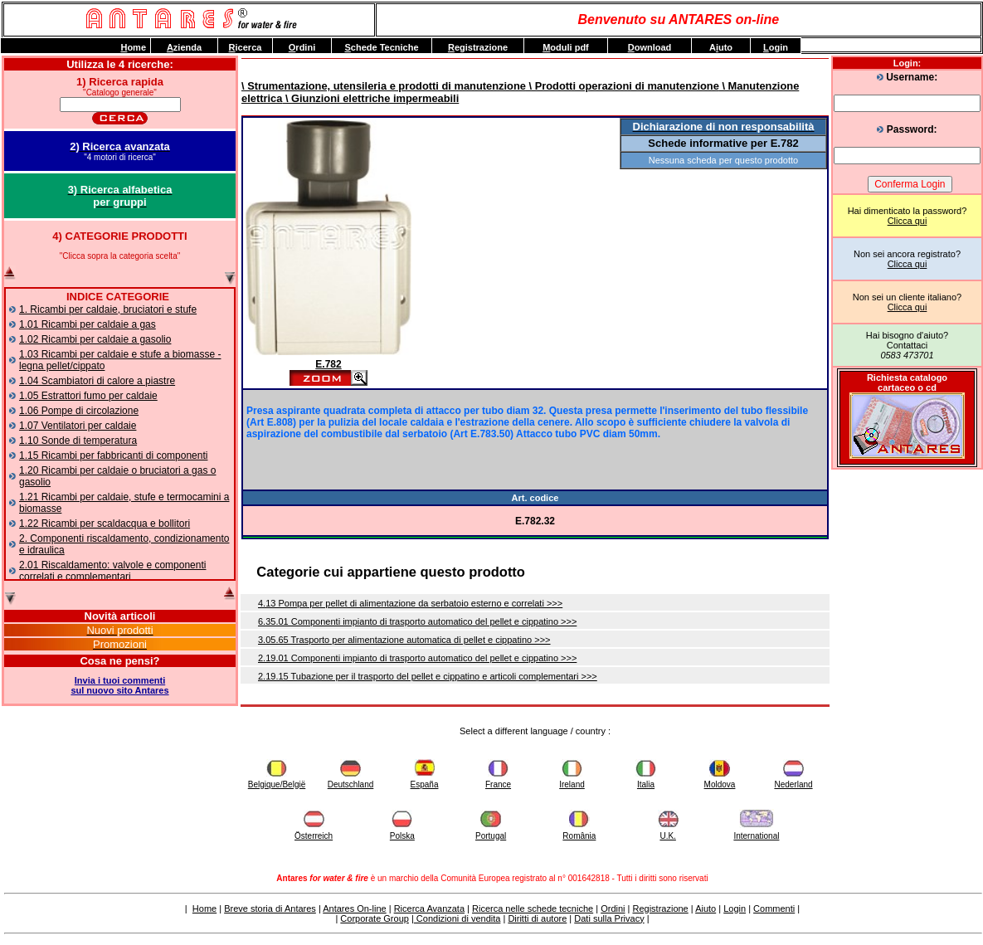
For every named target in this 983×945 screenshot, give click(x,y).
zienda (184, 47)
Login (734, 908)
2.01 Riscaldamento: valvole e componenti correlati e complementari (112, 570)
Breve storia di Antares (270, 908)
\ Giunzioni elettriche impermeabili (370, 98)
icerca (245, 47)
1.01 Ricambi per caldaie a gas (87, 324)
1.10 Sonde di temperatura (78, 440)
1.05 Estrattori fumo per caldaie (88, 396)
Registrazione (660, 908)
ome (133, 47)
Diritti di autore (537, 918)
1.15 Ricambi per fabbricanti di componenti (113, 455)
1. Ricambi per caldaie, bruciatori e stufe (108, 309)
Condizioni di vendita (457, 918)
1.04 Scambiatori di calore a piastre (97, 381)
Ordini (613, 908)
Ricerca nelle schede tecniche (532, 908)
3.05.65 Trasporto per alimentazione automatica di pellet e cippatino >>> (404, 640)
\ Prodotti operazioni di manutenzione (622, 86)
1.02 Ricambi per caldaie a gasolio (95, 339)
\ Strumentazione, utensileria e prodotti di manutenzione (383, 86)
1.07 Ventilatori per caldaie (77, 425)
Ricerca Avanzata (429, 908)
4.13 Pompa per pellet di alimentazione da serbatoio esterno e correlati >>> (410, 603)
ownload (650, 47)
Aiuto (705, 908)
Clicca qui (907, 221)
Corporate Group (374, 918)
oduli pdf (566, 47)
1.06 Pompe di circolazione (79, 410)
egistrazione (478, 47)
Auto (720, 47)
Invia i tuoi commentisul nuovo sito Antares (119, 685)
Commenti (774, 908)
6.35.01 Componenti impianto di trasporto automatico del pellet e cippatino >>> (417, 621)
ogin (775, 47)
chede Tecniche (381, 47)
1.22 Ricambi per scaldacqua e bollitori (104, 523)
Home (204, 908)
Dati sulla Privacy (609, 918)
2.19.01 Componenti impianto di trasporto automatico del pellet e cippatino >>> (417, 658)
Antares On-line (354, 908)
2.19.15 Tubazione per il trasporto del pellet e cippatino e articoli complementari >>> (427, 676)
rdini (302, 47)
